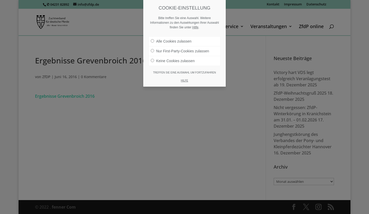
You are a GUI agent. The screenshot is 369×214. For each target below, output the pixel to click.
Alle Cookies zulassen (171, 41)
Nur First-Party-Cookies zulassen (180, 51)
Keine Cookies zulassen (173, 61)
